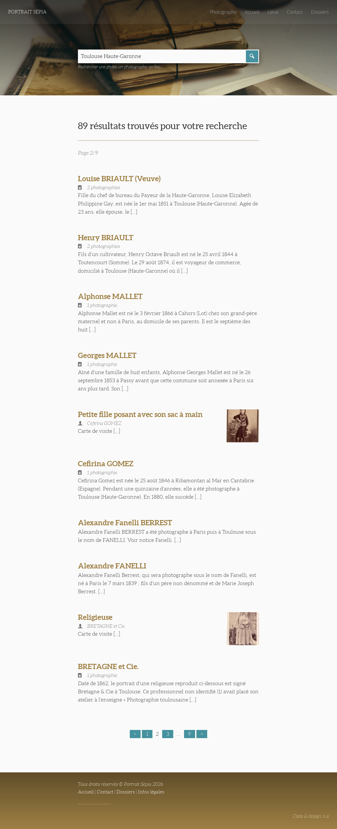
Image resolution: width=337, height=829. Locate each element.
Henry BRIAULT (105, 237)
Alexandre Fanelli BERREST (125, 522)
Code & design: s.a (311, 816)
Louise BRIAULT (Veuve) (119, 178)
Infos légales (151, 791)
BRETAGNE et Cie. (108, 666)
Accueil (252, 12)
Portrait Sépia (27, 11)
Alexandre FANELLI (112, 566)
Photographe (223, 12)
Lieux (273, 12)
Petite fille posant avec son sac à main (140, 414)
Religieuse (95, 617)
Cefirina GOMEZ (105, 463)
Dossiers (320, 12)
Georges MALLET (107, 355)
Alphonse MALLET (110, 296)
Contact (295, 12)
